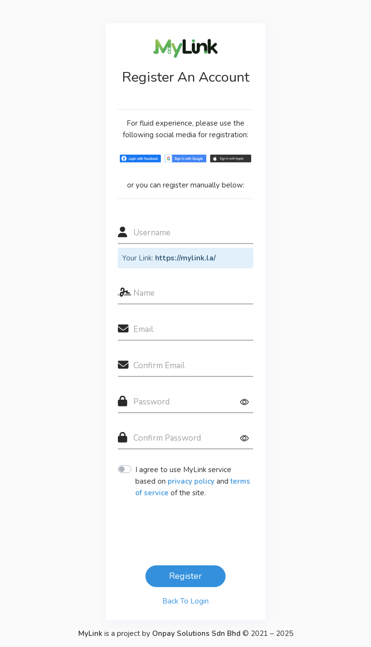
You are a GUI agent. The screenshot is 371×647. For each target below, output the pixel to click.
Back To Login (185, 601)
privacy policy (191, 481)
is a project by (160, 633)
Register (185, 576)
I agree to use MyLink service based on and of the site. (192, 481)
